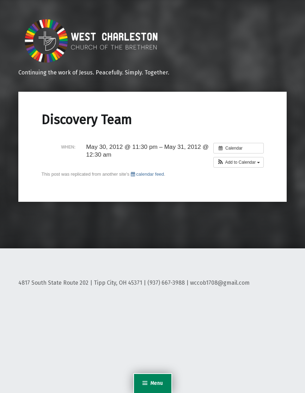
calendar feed (147, 174)
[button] (238, 162)
